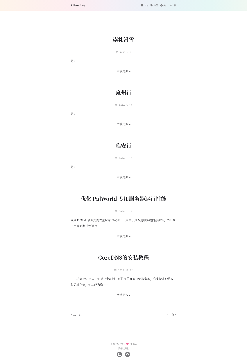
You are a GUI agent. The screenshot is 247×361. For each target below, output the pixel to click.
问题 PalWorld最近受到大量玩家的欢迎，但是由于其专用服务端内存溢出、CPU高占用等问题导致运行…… (123, 223)
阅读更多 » (124, 71)
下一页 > (170, 314)
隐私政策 (123, 348)
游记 (73, 61)
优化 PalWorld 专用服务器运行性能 (123, 198)
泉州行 (124, 92)
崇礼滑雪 (123, 39)
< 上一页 (76, 314)
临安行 (124, 145)
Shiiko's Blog (78, 5)
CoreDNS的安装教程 (123, 257)
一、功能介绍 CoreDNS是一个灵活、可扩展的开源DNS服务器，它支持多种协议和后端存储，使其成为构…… (122, 282)
